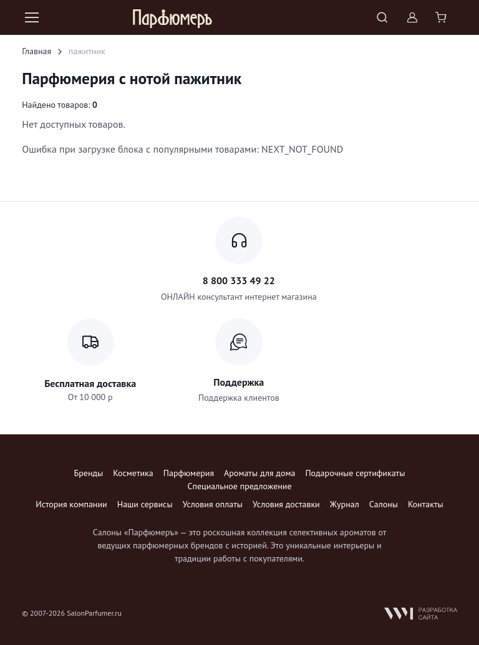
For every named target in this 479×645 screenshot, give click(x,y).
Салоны (383, 504)
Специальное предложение (239, 486)
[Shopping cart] (442, 17)
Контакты (425, 504)
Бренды (89, 473)
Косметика (133, 473)
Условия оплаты (213, 504)
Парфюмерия (188, 473)
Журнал (344, 504)
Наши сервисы (145, 504)
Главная (36, 51)
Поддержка (238, 382)
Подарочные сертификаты (355, 473)
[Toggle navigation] (31, 17)
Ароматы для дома (259, 473)
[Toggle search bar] (382, 17)
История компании (71, 504)
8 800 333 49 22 (239, 280)
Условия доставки (286, 504)
